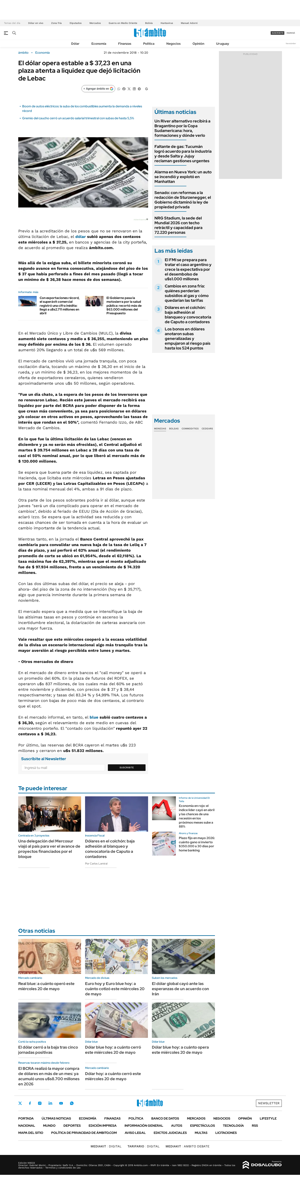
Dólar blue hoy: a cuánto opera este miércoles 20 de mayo (180, 1050)
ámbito (23, 52)
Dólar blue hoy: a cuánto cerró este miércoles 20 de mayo (113, 1050)
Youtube (61, 1103)
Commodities (190, 428)
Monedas (160, 428)
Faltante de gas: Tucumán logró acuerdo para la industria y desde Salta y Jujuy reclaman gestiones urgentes (183, 153)
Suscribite (127, 767)
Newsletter (291, 43)
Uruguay (222, 44)
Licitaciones (226, 1133)
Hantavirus (167, 23)
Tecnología (233, 1126)
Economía (98, 44)
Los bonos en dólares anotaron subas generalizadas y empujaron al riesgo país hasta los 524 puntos (187, 338)
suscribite (277, 33)
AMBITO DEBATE (187, 1146)
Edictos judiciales (170, 1133)
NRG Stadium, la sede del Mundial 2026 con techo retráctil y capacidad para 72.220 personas (178, 225)
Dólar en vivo (35, 23)
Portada (26, 1118)
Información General (144, 1126)
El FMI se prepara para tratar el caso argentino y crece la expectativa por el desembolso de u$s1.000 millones (188, 269)
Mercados (95, 23)
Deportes (72, 1126)
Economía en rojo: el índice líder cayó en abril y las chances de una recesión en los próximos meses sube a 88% (197, 816)
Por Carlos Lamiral (96, 863)
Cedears (207, 428)
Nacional (26, 1126)
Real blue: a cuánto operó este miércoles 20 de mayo (46, 986)
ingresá (291, 33)
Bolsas (174, 428)
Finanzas (124, 44)
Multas (201, 1133)
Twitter (20, 1103)
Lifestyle (268, 1118)
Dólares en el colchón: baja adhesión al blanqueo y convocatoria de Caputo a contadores (188, 314)
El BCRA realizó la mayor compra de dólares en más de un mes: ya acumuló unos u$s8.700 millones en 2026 (49, 1076)
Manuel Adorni (189, 23)
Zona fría (56, 23)
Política (148, 44)
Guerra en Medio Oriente (123, 23)
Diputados (75, 23)
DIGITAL (106, 1146)
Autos (176, 1126)
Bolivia (149, 23)
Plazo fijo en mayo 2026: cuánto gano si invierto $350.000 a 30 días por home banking (197, 844)
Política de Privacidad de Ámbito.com (84, 1133)
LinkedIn (50, 1103)
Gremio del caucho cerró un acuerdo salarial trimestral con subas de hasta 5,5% (78, 118)
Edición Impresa (103, 1126)
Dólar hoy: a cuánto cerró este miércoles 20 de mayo (113, 1076)
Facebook (30, 1103)
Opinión (198, 44)
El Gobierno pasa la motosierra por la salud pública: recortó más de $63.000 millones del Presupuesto (124, 305)
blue (94, 717)
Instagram (39, 1103)
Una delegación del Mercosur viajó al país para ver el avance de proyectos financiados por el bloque (49, 848)
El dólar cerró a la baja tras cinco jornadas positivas (48, 1050)
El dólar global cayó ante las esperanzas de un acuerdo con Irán (180, 989)
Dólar (75, 44)
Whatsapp (72, 1103)
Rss (255, 1126)
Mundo (49, 1126)
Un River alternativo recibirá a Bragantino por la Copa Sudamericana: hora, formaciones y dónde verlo (182, 128)
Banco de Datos (165, 1118)
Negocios (173, 44)
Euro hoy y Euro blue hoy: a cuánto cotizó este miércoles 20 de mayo (115, 989)
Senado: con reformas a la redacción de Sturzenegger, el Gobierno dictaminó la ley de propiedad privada (182, 200)
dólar (80, 236)
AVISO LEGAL (135, 1133)
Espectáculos (202, 1126)
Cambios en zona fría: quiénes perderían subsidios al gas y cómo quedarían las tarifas (187, 293)
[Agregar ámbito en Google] (98, 88)
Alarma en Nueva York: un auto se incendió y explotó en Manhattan (183, 176)
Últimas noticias (56, 1118)
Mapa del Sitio (30, 1133)
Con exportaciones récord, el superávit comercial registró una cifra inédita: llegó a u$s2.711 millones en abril (60, 305)
